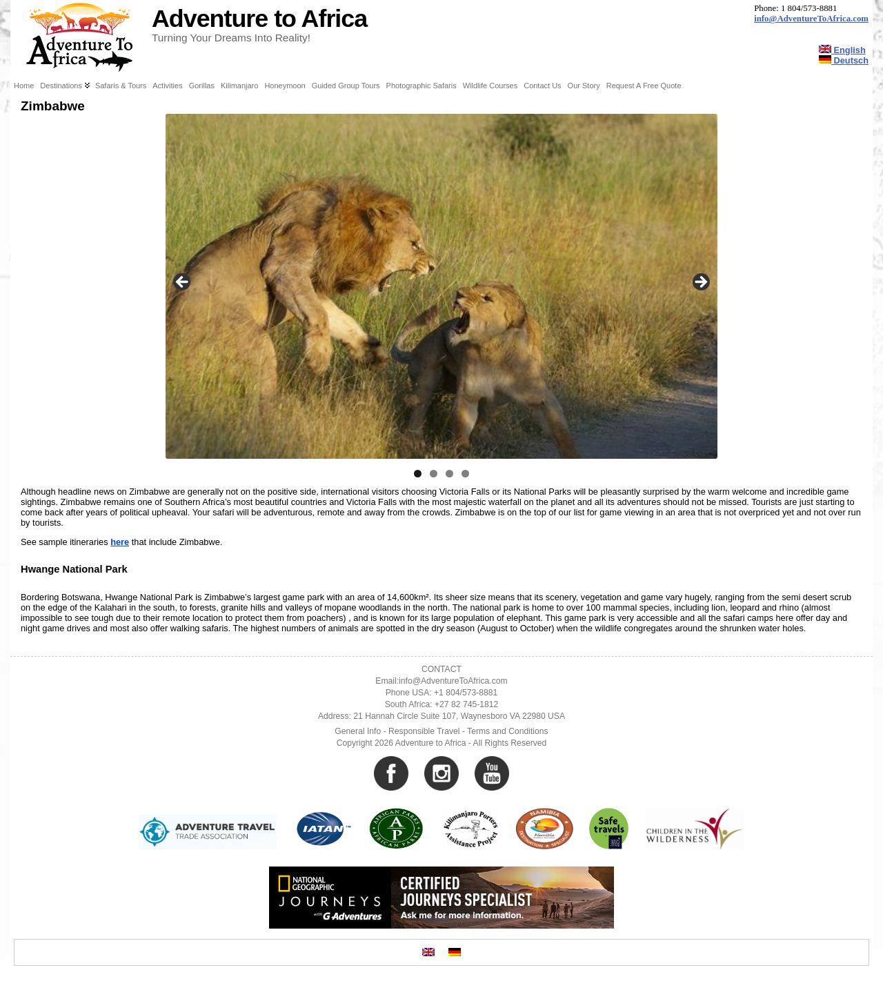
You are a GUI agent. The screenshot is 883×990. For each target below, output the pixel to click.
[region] (441, 286)
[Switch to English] (428, 952)
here (119, 542)
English (842, 50)
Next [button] (700, 283)
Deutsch (844, 60)
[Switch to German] (455, 952)
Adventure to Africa (259, 18)
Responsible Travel (423, 731)
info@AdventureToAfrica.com (811, 18)
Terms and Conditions (507, 731)
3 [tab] (449, 473)
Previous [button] (182, 283)
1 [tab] (417, 473)
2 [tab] (433, 473)
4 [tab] (465, 473)
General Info (358, 731)
